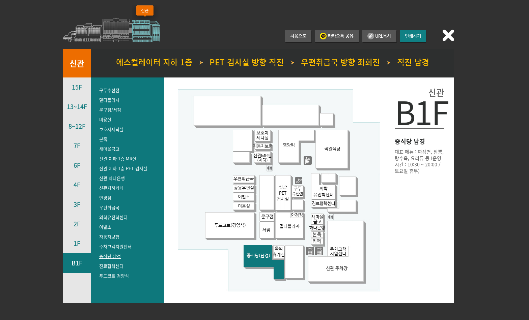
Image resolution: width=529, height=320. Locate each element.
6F (77, 165)
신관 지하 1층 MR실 (117, 158)
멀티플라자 (109, 99)
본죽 (103, 138)
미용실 (105, 119)
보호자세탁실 (111, 129)
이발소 (105, 226)
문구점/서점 (110, 109)
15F (77, 87)
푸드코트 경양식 (114, 275)
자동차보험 (109, 236)
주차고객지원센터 (115, 246)
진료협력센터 (111, 265)
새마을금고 (109, 148)
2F (77, 223)
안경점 (105, 197)
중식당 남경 (110, 256)
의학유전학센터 (113, 217)
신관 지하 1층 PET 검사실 (123, 168)
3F (77, 204)
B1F (77, 262)
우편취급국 (109, 207)
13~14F (77, 106)
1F (77, 243)
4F (77, 184)
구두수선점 (109, 90)
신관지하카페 (111, 187)
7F (77, 145)
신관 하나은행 (112, 178)
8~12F (76, 126)
